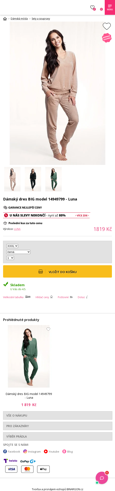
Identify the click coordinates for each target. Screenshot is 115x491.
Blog (70, 451)
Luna (17, 229)
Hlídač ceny (42, 297)
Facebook (14, 451)
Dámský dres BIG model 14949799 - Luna (29, 396)
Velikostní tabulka (13, 297)
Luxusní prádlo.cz (32, 7)
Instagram (34, 451)
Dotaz (81, 297)
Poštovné (63, 297)
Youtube (54, 451)
